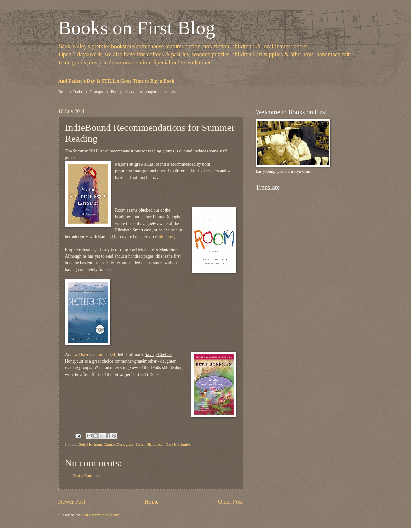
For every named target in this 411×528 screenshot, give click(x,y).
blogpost (166, 236)
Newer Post (72, 502)
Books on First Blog (136, 28)
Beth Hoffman (90, 444)
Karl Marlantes (178, 444)
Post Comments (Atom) (100, 515)
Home (151, 502)
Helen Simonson (149, 444)
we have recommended (95, 354)
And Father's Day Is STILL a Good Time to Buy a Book (116, 81)
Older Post (230, 502)
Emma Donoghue (118, 444)
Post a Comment (87, 475)
